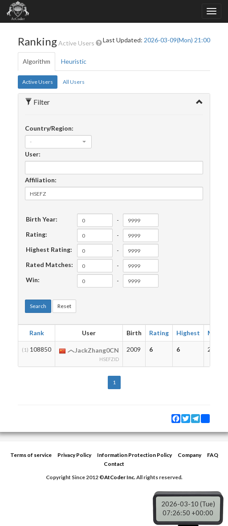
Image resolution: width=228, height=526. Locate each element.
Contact (114, 463)
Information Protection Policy (134, 455)
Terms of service (31, 455)
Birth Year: (41, 219)
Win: (33, 280)
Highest (188, 333)
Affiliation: (41, 180)
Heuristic (73, 61)
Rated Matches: (49, 264)
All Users (74, 81)
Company (189, 455)
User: (33, 154)
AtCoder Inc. (119, 477)
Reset (64, 306)
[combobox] (58, 141)
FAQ (212, 455)
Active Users (37, 81)
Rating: (36, 234)
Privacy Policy (74, 455)
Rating (159, 333)
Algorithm (36, 61)
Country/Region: (49, 128)
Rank (36, 333)
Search (38, 306)
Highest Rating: (49, 249)
